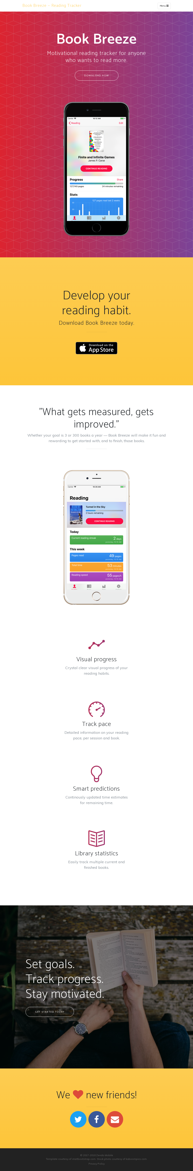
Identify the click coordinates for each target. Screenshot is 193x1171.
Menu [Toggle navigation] (164, 6)
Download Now (96, 75)
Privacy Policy (97, 1163)
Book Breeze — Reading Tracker (52, 5)
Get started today (49, 1011)
